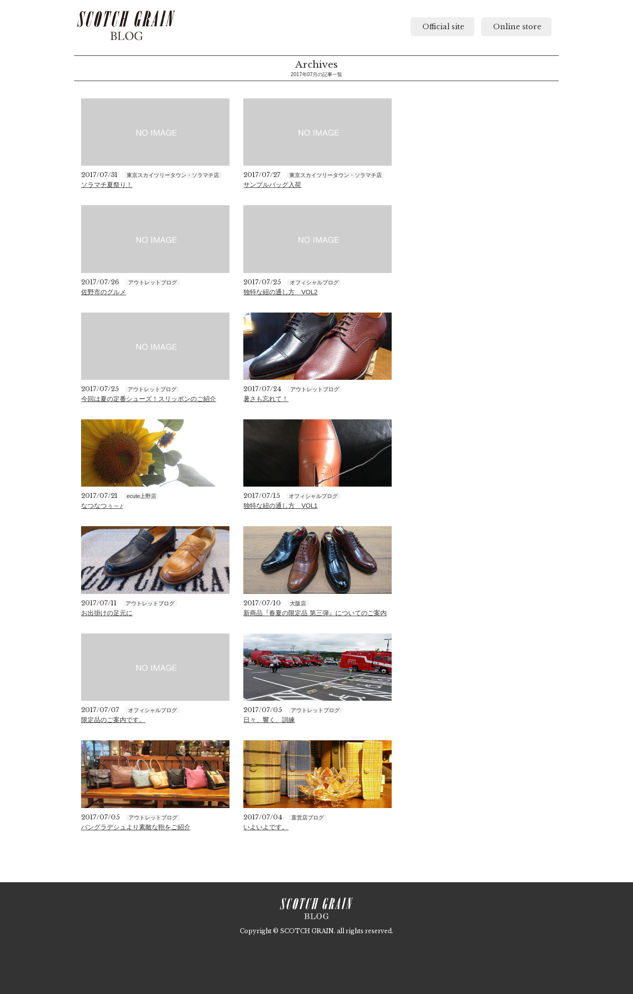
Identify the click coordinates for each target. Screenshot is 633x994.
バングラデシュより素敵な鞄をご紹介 (135, 827)
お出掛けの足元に (107, 613)
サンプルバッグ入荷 (272, 184)
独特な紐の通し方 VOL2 (280, 292)
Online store (516, 26)
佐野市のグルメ (103, 292)
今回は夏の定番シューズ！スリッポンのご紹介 (148, 399)
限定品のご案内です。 (113, 719)
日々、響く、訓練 (269, 719)
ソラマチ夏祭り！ (107, 184)
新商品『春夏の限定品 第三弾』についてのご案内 (315, 613)
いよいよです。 (265, 827)
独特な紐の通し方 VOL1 (280, 505)
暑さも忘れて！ (265, 399)
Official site (442, 26)
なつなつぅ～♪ (102, 505)
